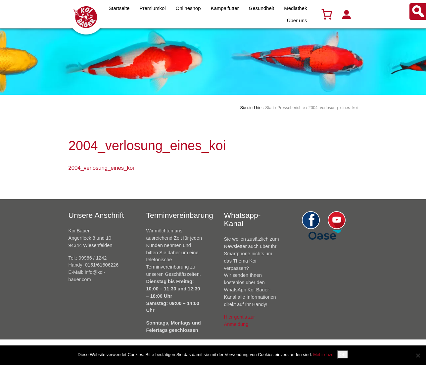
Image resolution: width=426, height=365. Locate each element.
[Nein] (417, 355)
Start (269, 107)
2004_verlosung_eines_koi (101, 168)
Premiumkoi (152, 8)
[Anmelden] (346, 14)
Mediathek (295, 8)
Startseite (119, 8)
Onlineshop (188, 8)
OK (343, 354)
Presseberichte (291, 107)
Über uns (297, 20)
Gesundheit (261, 8)
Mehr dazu (323, 354)
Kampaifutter (225, 8)
